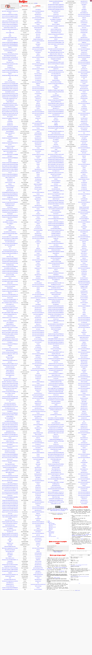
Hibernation (56, 386)
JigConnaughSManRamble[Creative (10, 651)
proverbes (56, 417)
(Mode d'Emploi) (58, 609)
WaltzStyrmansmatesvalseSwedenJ (10, 531)
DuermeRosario (10, 644)
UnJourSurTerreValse (10, 575)
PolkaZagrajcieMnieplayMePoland (10, 482)
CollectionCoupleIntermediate (10, 578)
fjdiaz (38, 26)
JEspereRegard (10, 112)
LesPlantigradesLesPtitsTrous (56, 439)
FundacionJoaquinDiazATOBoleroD (10, 104)
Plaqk (56, 280)
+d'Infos (35, 3)
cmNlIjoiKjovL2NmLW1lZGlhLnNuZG (10, 22)
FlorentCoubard (51, 587)
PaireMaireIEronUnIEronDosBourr (56, 342)
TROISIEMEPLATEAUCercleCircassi (56, 373)
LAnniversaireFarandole (10, 542)
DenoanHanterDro (56, 535)
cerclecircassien (52, 578)
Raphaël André (77, 653)
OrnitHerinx (10, 588)
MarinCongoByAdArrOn (10, 462)
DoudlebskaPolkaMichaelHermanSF (56, 539)
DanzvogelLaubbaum (55, 442)
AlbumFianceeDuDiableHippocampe (10, 219)
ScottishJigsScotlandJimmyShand (10, 28)
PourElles (56, 12)
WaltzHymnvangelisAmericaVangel (56, 532)
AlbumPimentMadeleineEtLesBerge (10, 82)
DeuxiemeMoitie (56, 307)
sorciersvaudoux (38, 374)
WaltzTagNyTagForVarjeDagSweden (56, 428)
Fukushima (10, 349)
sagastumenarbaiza (84, 371)
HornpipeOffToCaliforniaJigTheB (56, 554)
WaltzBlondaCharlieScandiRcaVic (56, 357)
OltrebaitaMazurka (55, 79)
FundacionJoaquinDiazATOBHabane (10, 46)
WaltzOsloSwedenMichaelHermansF (10, 376)
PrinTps (10, 511)
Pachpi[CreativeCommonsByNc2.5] (10, 619)
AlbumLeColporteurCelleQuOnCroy (10, 106)
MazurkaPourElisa (56, 10)
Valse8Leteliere (56, 291)
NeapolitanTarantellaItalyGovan (10, 566)
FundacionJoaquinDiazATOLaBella (10, 321)
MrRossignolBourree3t (56, 203)
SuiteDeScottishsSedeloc (10, 256)
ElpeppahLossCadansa (56, 63)
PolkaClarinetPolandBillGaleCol (10, 562)
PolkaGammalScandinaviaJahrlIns (10, 212)
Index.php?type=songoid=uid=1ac (10, 469)
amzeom (38, 243)
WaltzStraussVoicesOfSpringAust (10, 188)
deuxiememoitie (38, 137)
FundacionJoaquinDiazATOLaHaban (56, 512)
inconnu (38, 128)
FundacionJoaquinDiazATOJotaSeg (10, 64)
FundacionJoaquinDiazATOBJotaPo (56, 216)
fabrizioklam (38, 161)
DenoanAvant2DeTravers (10, 265)
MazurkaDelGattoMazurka (56, 54)
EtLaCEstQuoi (56, 103)
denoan (38, 265)
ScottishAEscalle (56, 466)
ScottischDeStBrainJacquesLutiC (10, 538)
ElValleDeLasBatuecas (56, 506)
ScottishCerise (56, 293)
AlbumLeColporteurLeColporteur (56, 329)
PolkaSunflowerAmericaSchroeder (10, 365)
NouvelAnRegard (10, 144)
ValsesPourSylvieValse (10, 445)
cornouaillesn (84, 23)
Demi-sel (50, 576)
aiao (38, 210)
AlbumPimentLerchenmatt (10, 360)
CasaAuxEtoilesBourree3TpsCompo (56, 486)
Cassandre (56, 497)
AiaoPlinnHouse (10, 210)
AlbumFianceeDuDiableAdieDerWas (10, 152)
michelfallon (38, 276)
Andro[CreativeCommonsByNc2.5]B (56, 45)
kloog (38, 163)
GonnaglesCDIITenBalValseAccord (56, 379)
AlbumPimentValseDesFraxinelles (10, 340)
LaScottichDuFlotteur (56, 30)
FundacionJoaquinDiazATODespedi (56, 499)
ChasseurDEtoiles (10, 609)
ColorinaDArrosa (10, 35)
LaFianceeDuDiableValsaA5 (56, 448)
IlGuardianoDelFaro (10, 146)
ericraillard (38, 84)
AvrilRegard (10, 584)
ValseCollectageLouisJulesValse (10, 557)
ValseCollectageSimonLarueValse (10, 642)
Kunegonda (10, 620)
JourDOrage (10, 133)
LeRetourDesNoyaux (10, 205)
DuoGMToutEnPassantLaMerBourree (10, 635)
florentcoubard (38, 81)
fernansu (38, 405)
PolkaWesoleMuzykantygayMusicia (56, 143)
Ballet (10, 175)
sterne (38, 73)
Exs (56, 459)
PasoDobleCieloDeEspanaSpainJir (56, 419)
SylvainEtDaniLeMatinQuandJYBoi (56, 430)
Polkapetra (10, 73)
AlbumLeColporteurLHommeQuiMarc (10, 121)
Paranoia (56, 158)
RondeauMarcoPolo (10, 226)
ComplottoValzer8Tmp (56, 287)
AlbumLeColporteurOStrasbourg (10, 564)
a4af (10, 639)
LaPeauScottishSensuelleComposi (56, 318)
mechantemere (10, 622)
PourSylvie (56, 482)
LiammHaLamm (56, 249)
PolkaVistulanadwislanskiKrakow (10, 560)
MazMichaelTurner (56, 333)
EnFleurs (10, 241)
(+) (58, 594)
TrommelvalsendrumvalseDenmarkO (10, 555)
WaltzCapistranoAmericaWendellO (56, 27)
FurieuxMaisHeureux (56, 519)
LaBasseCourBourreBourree (56, 58)
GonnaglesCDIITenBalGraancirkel (56, 174)
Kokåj (10, 259)
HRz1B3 (56, 23)
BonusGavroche (10, 68)
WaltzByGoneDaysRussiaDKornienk (56, 67)
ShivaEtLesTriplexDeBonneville (56, 503)
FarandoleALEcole (56, 207)
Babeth (10, 81)
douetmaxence (38, 444)
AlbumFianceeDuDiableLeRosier (10, 126)
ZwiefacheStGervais (10, 580)
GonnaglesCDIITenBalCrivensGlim (56, 223)
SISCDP (56, 264)
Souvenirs (56, 355)
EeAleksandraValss (55, 275)
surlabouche (38, 88)
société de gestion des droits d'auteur (81, 592)
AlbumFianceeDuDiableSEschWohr (10, 257)
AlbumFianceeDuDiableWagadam (56, 492)
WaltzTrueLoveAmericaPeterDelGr (10, 367)
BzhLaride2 (10, 312)
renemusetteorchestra (38, 216)
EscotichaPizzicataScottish (56, 194)
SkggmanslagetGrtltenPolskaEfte (56, 315)
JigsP (56, 50)
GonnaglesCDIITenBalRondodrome (56, 176)
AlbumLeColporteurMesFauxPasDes (10, 624)
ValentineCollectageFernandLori (10, 569)
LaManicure (10, 611)
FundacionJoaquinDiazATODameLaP (10, 179)
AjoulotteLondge (10, 303)
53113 (10, 307)
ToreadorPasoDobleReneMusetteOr (10, 216)
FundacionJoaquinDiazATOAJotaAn (56, 99)
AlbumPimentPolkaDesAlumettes (10, 398)
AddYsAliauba (56, 1)
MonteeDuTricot (56, 192)
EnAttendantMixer (56, 397)
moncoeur (10, 400)
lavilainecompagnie (38, 347)
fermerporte (56, 380)
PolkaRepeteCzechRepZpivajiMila (56, 462)
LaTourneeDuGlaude (55, 254)
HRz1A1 (10, 51)
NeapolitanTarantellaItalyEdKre (10, 19)
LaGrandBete (10, 613)
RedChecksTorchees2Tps (10, 305)
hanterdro (51, 580)
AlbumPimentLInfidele (56, 105)
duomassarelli (38, 245)
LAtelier (56, 202)
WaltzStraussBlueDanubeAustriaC (56, 78)
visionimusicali (38, 252)
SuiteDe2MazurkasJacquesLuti (56, 513)
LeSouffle (56, 366)
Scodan (56, 134)
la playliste (59, 566)
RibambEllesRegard (55, 256)
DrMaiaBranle (56, 426)
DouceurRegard (56, 214)
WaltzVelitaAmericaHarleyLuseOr (56, 369)
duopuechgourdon (38, 30)
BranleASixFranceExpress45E (10, 53)
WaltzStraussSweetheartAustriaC (56, 415)
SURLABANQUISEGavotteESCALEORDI (56, 306)
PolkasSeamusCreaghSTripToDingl (56, 140)
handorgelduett (38, 148)
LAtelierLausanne (10, 9)
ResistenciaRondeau (56, 21)
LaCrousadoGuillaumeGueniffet (56, 229)
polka (50, 585)
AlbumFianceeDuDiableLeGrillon (10, 553)
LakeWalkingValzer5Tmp (55, 420)
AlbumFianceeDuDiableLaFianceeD (10, 526)
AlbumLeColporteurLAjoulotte (56, 400)
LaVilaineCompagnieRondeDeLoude (10, 438)
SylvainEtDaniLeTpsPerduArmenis (56, 120)
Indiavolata (10, 329)
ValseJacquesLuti (10, 431)
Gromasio (10, 382)
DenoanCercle (56, 481)
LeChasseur (10, 547)
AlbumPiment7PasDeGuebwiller (10, 341)
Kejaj (56, 320)
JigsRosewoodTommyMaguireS (56, 484)
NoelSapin (10, 57)
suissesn (38, 363)
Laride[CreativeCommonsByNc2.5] (10, 330)
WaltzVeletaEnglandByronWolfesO (56, 528)
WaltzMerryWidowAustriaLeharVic (10, 11)
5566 (10, 599)
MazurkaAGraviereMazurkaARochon (10, 183)
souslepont (38, 9)
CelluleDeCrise (10, 336)
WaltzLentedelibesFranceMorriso (56, 311)
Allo (10, 248)
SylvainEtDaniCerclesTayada (56, 76)
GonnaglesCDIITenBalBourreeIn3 (56, 151)
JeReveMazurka (56, 17)
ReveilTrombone (56, 25)
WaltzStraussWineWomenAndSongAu (10, 453)
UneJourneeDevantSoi (56, 110)
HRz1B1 (10, 177)
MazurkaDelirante (10, 617)
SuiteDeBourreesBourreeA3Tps (10, 245)
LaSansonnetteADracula (55, 32)
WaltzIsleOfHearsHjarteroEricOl (10, 123)
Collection (10, 44)
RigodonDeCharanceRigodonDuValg (56, 273)
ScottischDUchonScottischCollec (10, 546)
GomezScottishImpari (10, 161)
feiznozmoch (38, 35)
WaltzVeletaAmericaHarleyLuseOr (56, 477)
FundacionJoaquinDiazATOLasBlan (10, 77)
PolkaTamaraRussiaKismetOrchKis (10, 70)
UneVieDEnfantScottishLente (10, 113)
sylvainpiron (38, 86)
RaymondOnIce (56, 278)
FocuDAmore (10, 454)
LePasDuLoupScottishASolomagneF (56, 127)
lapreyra (38, 61)
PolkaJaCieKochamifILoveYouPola (10, 309)
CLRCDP (10, 254)
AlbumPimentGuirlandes (55, 495)
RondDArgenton (56, 534)
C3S (82, 596)
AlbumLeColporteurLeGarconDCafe (10, 186)
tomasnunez (84, 300)
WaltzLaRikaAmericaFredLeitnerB (56, 180)
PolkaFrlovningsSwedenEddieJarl (56, 123)
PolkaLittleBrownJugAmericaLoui (10, 402)
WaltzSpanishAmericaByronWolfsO (10, 345)
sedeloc (38, 256)
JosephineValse (56, 508)
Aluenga (56, 85)
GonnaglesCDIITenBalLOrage (10, 40)
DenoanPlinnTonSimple (56, 191)
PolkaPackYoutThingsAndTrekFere (56, 395)
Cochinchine (56, 225)
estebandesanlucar (84, 375)
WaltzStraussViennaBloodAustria (10, 325)
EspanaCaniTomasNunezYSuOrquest (56, 300)
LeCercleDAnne (56, 285)
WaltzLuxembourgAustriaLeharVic (56, 543)
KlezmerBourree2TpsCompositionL (56, 346)
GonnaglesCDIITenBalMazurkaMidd (56, 276)
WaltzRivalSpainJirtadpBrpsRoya (10, 263)
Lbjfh (56, 167)
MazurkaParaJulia (56, 145)
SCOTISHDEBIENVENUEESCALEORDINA (56, 282)
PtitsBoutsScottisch (10, 451)
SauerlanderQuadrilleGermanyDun (56, 47)
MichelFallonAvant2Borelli (10, 276)
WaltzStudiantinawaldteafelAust (56, 504)
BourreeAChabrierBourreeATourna (10, 334)
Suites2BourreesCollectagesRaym (56, 461)
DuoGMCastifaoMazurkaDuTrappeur (56, 98)
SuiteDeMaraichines (10, 101)
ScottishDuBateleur (56, 116)
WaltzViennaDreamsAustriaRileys (56, 523)
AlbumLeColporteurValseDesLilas (10, 24)
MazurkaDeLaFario (56, 517)
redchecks (38, 305)
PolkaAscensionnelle (10, 372)
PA (10, 281)
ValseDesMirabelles (56, 316)
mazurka (56, 488)
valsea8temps (51, 588)
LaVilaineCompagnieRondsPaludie (56, 240)
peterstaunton (38, 278)
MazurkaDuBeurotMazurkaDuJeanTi (56, 182)
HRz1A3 (10, 615)
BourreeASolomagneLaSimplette (10, 571)
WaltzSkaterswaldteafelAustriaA (56, 147)
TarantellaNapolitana (56, 526)
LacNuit (56, 455)
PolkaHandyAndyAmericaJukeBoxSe (10, 99)
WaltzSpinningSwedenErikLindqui (10, 606)
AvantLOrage (56, 382)
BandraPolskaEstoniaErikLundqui (10, 361)
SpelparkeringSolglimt (55, 322)
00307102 (10, 392)
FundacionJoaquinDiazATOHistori (56, 6)
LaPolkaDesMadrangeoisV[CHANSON (10, 170)
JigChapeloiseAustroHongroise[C (10, 374)
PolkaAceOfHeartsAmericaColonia (10, 97)
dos (38, 132)
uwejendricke (38, 110)
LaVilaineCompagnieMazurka (10, 347)
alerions (38, 37)
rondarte (38, 236)
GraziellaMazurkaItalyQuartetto (10, 493)
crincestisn (38, 615)
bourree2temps (52, 577)
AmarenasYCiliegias (56, 362)
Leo (10, 383)
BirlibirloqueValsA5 (10, 270)
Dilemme (10, 573)
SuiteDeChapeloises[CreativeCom (10, 385)
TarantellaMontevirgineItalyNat (10, 261)
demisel (38, 33)
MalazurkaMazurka (56, 524)
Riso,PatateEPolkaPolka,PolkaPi (56, 468)
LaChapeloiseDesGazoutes (56, 451)
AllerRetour (10, 197)
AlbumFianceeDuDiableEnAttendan (10, 427)
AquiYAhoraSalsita (55, 265)
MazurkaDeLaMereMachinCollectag (56, 56)
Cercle (10, 190)
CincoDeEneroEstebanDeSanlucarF (56, 375)
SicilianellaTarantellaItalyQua (10, 544)
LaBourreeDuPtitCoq (10, 195)
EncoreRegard (10, 247)
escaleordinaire (38, 434)
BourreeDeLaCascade (56, 81)
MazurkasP (10, 533)
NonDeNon (56, 83)
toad (38, 183)
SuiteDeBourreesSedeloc (56, 19)
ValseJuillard (10, 343)
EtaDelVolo (10, 199)
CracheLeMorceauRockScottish (10, 108)
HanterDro (56, 453)
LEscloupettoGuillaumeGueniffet (10, 496)
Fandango (56, 371)
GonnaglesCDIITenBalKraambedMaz (10, 549)
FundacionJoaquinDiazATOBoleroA (56, 247)
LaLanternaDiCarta (55, 444)
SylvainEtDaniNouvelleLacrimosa (10, 102)
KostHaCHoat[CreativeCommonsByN (10, 92)
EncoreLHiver (56, 154)
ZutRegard (56, 410)
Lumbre (56, 464)
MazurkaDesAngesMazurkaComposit (56, 377)
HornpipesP (10, 150)
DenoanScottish (10, 476)
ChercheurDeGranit (55, 258)
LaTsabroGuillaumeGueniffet (56, 358)
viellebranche (38, 71)
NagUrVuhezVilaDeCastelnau (10, 166)
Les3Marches (10, 217)
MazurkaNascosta (56, 132)
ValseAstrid (10, 208)
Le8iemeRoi (56, 393)
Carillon (10, 88)
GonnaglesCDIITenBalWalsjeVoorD (56, 8)
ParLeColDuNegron (10, 551)
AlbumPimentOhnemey (10, 637)
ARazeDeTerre (56, 118)
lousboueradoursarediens (38, 170)
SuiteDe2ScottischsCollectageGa (56, 441)
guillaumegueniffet (38, 496)
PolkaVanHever (56, 541)
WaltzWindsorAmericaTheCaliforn (56, 260)
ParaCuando (10, 236)
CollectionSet (10, 464)
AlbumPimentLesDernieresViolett (56, 189)
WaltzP (56, 296)
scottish (50, 584)
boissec (38, 101)
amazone (38, 68)
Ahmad (56, 446)
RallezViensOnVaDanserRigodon (10, 582)
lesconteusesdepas (38, 254)
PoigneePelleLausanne (10, 117)
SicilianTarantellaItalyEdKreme (10, 139)
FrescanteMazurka (10, 648)
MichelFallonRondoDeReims (10, 332)
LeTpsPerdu (10, 71)
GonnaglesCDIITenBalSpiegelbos (10, 288)
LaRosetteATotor (10, 487)
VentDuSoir (10, 495)
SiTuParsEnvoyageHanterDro (56, 271)
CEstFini (56, 479)
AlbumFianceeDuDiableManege (10, 653)
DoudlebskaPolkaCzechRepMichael (10, 440)
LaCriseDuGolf (10, 356)
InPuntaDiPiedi (56, 231)
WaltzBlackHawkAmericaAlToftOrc (56, 43)
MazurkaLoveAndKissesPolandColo (10, 589)
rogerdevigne (38, 177)
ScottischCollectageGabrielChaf (10, 17)
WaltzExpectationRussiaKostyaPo (56, 169)
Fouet (10, 13)
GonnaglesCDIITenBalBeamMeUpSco (10, 48)
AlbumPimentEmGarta (56, 165)
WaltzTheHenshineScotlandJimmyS (10, 593)
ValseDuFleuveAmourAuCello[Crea (56, 327)
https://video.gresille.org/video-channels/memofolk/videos (80, 639)
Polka (10, 484)
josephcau (38, 307)
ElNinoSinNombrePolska (10, 604)
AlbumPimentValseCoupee (10, 626)
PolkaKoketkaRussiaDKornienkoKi (10, 369)
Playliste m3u (10, 6)
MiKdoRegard (10, 318)
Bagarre (10, 323)
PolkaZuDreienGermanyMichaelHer (56, 337)
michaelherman (84, 34)
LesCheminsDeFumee (10, 250)
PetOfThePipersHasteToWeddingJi (56, 222)
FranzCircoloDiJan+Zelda (10, 252)
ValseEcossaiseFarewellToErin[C (56, 402)
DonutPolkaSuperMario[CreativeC (56, 149)
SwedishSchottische (56, 34)
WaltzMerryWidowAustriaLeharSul (10, 422)
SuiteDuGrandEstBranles (10, 640)
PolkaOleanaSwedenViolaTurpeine (10, 449)
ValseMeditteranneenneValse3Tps (56, 406)
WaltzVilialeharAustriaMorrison (10, 391)
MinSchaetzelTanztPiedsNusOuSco (10, 327)
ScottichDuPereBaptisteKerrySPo (56, 391)
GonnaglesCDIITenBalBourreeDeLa (10, 115)
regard (38, 112)
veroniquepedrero (38, 586)
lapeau (38, 59)
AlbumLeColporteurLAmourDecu (10, 429)
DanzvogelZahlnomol (10, 513)
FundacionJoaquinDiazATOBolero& (10, 79)
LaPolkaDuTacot (56, 125)
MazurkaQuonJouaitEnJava (10, 61)
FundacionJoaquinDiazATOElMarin (10, 279)
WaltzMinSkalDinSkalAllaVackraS (10, 164)
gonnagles (38, 40)
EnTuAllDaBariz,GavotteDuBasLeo (10, 520)
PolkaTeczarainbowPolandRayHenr (56, 544)
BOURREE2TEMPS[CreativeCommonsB (10, 591)
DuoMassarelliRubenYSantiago (56, 431)
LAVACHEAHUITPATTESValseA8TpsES (56, 475)
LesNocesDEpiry (10, 460)
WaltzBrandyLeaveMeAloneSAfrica (56, 388)
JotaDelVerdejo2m (10, 405)
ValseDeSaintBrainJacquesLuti (10, 418)
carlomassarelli (38, 55)
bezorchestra (38, 205)
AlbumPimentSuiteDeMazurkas (56, 552)
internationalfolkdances (38, 11)
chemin (10, 154)
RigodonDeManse (10, 358)
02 (10, 33)
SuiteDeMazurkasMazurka (10, 296)
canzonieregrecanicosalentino (38, 329)
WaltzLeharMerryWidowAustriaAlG (10, 143)
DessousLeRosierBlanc (56, 89)
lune (10, 595)
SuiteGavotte (56, 160)
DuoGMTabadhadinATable (10, 478)
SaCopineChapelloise (56, 521)
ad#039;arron (38, 462)
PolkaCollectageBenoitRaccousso (10, 130)
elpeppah (84, 63)
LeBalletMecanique (55, 324)
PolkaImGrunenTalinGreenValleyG (56, 52)
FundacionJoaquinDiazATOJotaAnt (10, 301)
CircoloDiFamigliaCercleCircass (56, 470)
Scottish (10, 568)
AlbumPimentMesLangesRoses (56, 39)
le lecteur (62, 631)
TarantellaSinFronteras (10, 55)
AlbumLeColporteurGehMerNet (56, 472)
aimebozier (38, 392)
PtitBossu (10, 378)
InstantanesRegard (55, 198)
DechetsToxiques (10, 394)
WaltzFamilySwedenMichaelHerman (10, 237)
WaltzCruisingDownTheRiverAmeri (10, 287)
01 (10, 274)
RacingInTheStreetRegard (10, 420)
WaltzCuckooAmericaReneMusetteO (56, 353)
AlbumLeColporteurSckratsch (10, 403)
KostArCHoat (10, 168)
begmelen (38, 92)
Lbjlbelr (56, 28)
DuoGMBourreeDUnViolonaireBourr (10, 42)
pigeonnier (56, 74)
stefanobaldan (38, 146)
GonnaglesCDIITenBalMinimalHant (10, 631)
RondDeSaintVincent (10, 225)
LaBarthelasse (56, 218)
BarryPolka (10, 128)
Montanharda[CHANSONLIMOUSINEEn (56, 138)
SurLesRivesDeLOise (10, 267)
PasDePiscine (10, 600)
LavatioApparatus (10, 414)
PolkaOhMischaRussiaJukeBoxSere (56, 59)
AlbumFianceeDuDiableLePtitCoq (10, 473)
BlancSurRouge (10, 206)
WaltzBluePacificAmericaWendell (10, 425)
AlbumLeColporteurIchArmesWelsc (10, 232)
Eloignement (56, 335)
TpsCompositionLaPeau (10, 498)
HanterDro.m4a (10, 283)
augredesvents (38, 15)
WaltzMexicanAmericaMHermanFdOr (10, 630)
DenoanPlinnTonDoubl (10, 608)
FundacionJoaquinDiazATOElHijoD (56, 185)
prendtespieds (38, 20)
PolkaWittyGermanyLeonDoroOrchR (10, 124)
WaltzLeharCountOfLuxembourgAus (10, 506)
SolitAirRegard (10, 442)
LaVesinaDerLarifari (56, 555)
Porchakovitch (56, 187)
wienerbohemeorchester (38, 51)
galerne (38, 591)
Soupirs (56, 129)
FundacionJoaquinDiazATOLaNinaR (56, 183)
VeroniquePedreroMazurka (10, 586)
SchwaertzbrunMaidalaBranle (10, 354)
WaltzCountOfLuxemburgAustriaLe (10, 489)
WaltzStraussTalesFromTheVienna (10, 314)
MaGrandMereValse (10, 522)
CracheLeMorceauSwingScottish (56, 550)
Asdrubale (56, 130)
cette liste (57, 638)
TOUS (49, 574)
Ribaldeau (56, 65)
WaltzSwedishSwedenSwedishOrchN (56, 501)
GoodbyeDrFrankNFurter (55, 348)
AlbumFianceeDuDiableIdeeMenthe (10, 31)
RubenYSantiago (56, 548)
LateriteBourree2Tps (10, 434)
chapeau (10, 633)
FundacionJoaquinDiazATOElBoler (56, 36)
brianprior (38, 66)
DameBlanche (10, 137)
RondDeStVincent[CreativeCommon (10, 475)
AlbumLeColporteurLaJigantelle (10, 351)
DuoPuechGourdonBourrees (10, 30)
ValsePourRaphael (56, 331)
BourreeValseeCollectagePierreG (10, 540)
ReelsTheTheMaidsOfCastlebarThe (10, 278)
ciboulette (38, 108)
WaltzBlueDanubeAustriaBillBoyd (56, 424)
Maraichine (10, 507)
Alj (10, 37)
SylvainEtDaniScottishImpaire (56, 411)
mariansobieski (38, 281)
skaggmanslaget (84, 315)
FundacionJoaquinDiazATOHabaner (10, 26)
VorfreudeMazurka (10, 110)
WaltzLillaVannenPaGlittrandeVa (56, 68)
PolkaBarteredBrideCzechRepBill (56, 244)
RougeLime (56, 262)
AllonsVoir (56, 234)
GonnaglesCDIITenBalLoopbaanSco (56, 3)
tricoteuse (10, 529)
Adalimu (10, 132)
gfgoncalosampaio (38, 203)
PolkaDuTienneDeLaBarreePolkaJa (56, 220)
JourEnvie (56, 326)
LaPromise (56, 269)
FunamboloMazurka (10, 518)
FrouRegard (56, 364)
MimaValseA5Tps (56, 87)
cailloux (56, 404)
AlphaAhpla (56, 302)
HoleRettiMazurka (56, 389)
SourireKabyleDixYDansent (10, 447)
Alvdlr (56, 156)
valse (50, 590)
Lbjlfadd (10, 602)
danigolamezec (38, 520)
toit (56, 101)
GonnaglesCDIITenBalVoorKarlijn (10, 537)
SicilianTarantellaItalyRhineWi (56, 61)
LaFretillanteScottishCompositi (10, 515)
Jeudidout (10, 597)
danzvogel (38, 513)
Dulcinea (56, 399)
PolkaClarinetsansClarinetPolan (56, 295)
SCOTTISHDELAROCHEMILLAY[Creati (56, 72)
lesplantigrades (84, 439)
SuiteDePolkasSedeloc (10, 465)
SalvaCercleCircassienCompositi (10, 319)
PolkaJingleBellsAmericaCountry (10, 577)
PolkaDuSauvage (10, 292)
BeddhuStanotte (10, 646)
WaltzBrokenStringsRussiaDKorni (56, 209)
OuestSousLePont (10, 387)
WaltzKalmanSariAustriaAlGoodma (56, 349)
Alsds (10, 39)
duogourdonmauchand (38, 42)
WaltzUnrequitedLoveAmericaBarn (10, 458)
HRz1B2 (56, 530)
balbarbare (38, 133)
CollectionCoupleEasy (10, 75)
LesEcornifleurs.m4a (10, 201)
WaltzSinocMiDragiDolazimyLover (56, 16)
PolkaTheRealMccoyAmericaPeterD (56, 112)
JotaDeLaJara (56, 211)
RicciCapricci (56, 510)
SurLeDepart (56, 152)
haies (10, 86)
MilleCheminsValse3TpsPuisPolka (10, 59)
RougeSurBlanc (56, 94)
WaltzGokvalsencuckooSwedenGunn (56, 473)
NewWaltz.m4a (10, 163)
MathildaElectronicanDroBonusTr (10, 480)
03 (10, 84)
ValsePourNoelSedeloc (56, 284)
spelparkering (84, 322)
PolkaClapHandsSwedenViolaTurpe (10, 95)
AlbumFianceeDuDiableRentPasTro (10, 157)
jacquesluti (38, 17)
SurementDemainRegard (56, 251)
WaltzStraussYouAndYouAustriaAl (56, 213)
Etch (56, 141)
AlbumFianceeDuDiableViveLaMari (10, 15)
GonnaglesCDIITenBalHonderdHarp (10, 527)
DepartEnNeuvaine (56, 413)
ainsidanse (38, 387)
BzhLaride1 (10, 396)
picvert (10, 159)
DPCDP (56, 92)
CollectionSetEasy (10, 371)
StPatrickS (10, 20)
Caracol (10, 272)
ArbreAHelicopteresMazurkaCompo (10, 310)
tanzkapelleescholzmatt (84, 41)
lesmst (38, 22)
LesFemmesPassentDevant (56, 457)
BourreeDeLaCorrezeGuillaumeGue (10, 628)
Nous (10, 416)
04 (10, 444)
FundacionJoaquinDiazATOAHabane (10, 50)
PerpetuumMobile (10, 411)
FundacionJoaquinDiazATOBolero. (56, 90)
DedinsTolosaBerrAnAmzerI (10, 485)
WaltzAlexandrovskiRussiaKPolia (56, 253)
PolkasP (10, 66)
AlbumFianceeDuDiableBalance (10, 516)
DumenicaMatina (10, 409)
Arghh (10, 352)
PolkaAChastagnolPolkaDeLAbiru (10, 234)
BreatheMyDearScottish (55, 171)
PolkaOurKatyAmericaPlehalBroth (10, 62)
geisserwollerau (84, 48)
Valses (56, 37)
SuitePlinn (56, 107)
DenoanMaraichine (10, 413)
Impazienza (56, 238)
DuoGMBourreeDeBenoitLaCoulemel (56, 227)
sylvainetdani (38, 102)
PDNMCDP (56, 136)
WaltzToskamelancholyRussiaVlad (56, 546)
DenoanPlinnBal (56, 515)
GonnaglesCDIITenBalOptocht (56, 408)
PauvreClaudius (10, 243)
